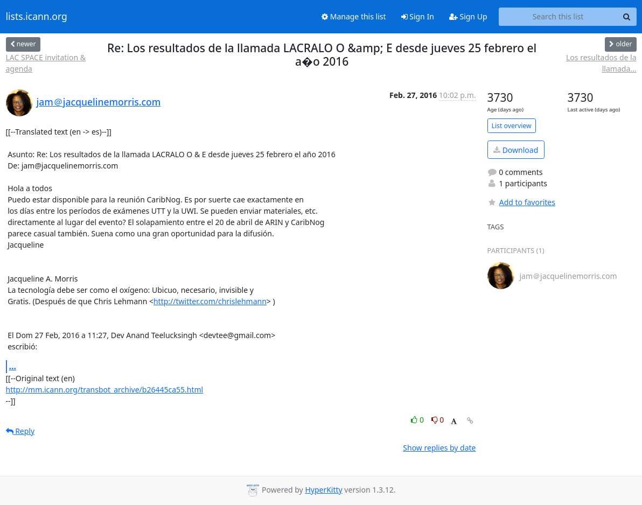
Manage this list (354, 16)
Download (515, 150)
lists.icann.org (36, 16)
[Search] (627, 17)
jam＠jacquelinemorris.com (99, 101)
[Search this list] (558, 17)
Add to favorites (521, 202)
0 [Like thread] (418, 420)
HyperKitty (323, 490)
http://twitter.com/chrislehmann (210, 301)
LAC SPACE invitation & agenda (46, 63)
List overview (512, 125)
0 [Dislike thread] (437, 420)
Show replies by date (439, 448)
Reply (20, 431)
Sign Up (468, 16)
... (13, 366)
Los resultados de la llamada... (601, 63)
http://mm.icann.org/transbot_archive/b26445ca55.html (105, 389)
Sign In (417, 16)
